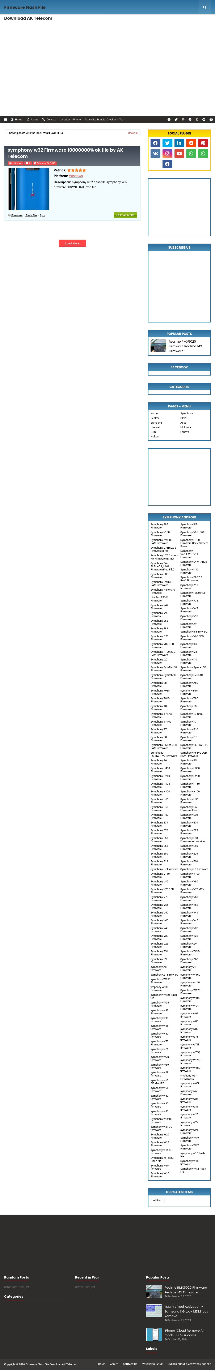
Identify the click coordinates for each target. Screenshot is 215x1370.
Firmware (16, 215)
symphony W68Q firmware (190, 1069)
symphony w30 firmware (159, 1113)
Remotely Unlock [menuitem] (163, 22)
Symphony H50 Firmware (159, 808)
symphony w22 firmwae (189, 1124)
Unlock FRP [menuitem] (52, 37)
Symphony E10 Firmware (189, 863)
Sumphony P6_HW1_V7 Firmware (164, 754)
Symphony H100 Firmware (190, 793)
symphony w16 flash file (192, 1155)
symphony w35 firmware (189, 1100)
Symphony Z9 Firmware (188, 625)
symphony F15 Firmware (189, 692)
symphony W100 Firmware (190, 999)
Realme (155, 418)
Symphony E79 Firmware (159, 824)
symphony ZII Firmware (188, 968)
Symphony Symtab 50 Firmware (193, 669)
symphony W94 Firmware (189, 1007)
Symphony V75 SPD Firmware (162, 891)
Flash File (31, 215)
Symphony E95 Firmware (159, 526)
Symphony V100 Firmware (189, 875)
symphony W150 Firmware (160, 981)
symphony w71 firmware (159, 1051)
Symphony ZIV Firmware (189, 961)
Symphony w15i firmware (189, 1162)
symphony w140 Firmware (190, 984)
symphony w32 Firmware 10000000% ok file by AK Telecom (65, 153)
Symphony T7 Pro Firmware (161, 723)
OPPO (183, 418)
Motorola (185, 427)
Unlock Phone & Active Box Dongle (189, 1364)
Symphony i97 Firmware (188, 526)
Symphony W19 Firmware (189, 1139)
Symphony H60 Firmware (159, 801)
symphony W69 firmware (160, 1066)
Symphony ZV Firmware (159, 961)
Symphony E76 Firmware (159, 832)
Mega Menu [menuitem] (195, 22)
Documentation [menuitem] (20, 37)
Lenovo (184, 431)
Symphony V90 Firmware (189, 618)
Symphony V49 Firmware (189, 914)
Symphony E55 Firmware (189, 847)
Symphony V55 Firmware (159, 906)
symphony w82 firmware (189, 1030)
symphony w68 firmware (159, 1074)
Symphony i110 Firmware (189, 571)
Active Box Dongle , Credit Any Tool (104, 119)
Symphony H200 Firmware (190, 777)
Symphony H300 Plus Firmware (193, 594)
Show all (133, 132)
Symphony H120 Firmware (160, 793)
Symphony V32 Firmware (189, 929)
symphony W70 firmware (160, 1058)
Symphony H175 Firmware (160, 785)
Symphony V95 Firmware (159, 614)
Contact (49, 119)
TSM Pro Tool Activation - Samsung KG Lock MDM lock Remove (186, 1311)
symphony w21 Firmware (189, 1131)
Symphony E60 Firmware (159, 839)
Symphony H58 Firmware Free (189, 808)
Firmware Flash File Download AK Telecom (50, 1364)
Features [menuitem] (34, 22)
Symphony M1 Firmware (159, 684)
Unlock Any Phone (70, 119)
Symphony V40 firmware (159, 929)
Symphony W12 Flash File (193, 1170)
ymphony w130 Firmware (159, 988)
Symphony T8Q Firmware (189, 700)
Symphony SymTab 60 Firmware (164, 669)
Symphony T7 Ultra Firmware (191, 715)
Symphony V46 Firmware (159, 922)
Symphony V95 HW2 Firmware (192, 534)
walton (155, 436)
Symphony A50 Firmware (189, 684)
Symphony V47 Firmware (189, 610)
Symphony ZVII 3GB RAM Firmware (162, 541)
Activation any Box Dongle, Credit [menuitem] (124, 22)
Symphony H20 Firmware (159, 816)
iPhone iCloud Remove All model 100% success (184, 1332)
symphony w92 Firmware (159, 1012)
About (32, 119)
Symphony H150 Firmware (190, 785)
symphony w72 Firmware (159, 1043)
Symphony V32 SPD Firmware (162, 645)
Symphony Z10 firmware (189, 586)
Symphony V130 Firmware (160, 534)
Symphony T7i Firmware (188, 723)
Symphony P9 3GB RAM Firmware (161, 583)
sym (42, 215)
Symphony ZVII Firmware (189, 945)
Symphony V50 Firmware (159, 914)
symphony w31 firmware (189, 1108)
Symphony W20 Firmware (160, 1136)
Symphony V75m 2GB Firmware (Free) (163, 549)
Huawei (155, 427)
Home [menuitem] (13, 22)
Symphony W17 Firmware (189, 1147)
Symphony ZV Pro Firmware (190, 953)
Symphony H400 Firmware (160, 770)
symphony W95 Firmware (160, 1004)
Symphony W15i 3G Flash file (162, 1159)
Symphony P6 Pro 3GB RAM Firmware (164, 746)
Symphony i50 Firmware (188, 645)
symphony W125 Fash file (164, 996)
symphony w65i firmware (189, 1085)
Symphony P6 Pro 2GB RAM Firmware (193, 754)
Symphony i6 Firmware (193, 631)
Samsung (156, 422)
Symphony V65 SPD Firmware (192, 638)
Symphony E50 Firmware (159, 855)
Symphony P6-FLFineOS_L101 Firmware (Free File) (162, 566)
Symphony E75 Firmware (189, 832)
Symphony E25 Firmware (189, 855)
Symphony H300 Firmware (190, 770)
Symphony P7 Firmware (188, 739)
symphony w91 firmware (189, 1015)
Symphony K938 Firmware (160, 692)
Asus (183, 422)
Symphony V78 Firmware (189, 602)
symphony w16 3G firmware (161, 1151)
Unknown (17, 163)
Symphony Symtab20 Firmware (163, 676)
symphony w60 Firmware (189, 1092)
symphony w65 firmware (159, 1089)
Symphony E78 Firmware (189, 824)
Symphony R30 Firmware (159, 576)
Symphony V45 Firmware (189, 922)
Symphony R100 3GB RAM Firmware (163, 653)
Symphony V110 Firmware (160, 875)
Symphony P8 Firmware (159, 739)
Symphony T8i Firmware (159, 708)
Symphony (186, 413)
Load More (72, 243)
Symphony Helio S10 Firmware (163, 591)
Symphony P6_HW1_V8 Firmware (194, 746)
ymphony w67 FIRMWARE (188, 1077)
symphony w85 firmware (159, 1027)
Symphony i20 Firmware (159, 661)
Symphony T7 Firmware (159, 731)
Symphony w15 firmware (160, 1167)
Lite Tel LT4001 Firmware (159, 599)
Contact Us (130, 1364)
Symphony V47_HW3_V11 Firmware (189, 554)
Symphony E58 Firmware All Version (192, 839)
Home (16, 119)
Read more (127, 215)
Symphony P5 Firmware (188, 762)
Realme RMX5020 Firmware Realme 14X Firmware (185, 346)
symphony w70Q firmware (190, 1054)
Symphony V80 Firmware (189, 883)
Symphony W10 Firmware (160, 1175)
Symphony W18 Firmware (160, 1144)
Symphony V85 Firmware (159, 883)
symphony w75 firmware (189, 1038)
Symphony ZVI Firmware (159, 953)
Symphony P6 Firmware (159, 762)
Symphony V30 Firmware (159, 937)
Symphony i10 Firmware (188, 661)
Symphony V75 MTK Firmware (192, 891)
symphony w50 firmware (159, 1097)
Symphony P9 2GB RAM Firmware (191, 579)
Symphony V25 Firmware (159, 945)
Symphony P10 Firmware (189, 731)
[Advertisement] (107, 80)
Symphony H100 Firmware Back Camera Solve (194, 543)
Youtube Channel (153, 1364)
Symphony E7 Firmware (164, 869)
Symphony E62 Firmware (159, 622)
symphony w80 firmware (159, 1035)
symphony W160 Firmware (190, 976)
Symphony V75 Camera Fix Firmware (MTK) (164, 557)
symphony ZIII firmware (159, 968)
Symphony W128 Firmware (190, 992)
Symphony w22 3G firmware (162, 1120)
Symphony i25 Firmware (188, 653)
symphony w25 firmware (189, 1116)
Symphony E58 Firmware (159, 847)
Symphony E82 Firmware (159, 630)
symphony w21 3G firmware (161, 1128)
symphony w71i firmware (189, 1046)
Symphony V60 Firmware (189, 898)
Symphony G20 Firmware (159, 638)
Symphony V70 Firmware (159, 898)
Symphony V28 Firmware (189, 937)
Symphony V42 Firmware (159, 607)
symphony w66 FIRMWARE (159, 1082)
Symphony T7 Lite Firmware (161, 715)
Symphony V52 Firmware (189, 906)
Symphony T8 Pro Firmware (161, 700)
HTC (153, 431)
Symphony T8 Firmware (188, 708)
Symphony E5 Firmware (194, 869)
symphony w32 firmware (159, 1105)
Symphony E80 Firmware (189, 816)
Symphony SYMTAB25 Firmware (193, 563)
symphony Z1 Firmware (164, 974)
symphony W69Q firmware (190, 1061)
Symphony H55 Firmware (189, 801)
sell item (157, 1200)
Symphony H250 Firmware (160, 777)
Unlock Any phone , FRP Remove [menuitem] (74, 22)
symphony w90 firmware (159, 1019)
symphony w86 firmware (189, 1023)
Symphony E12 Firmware (159, 863)
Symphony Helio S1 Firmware (191, 676)
